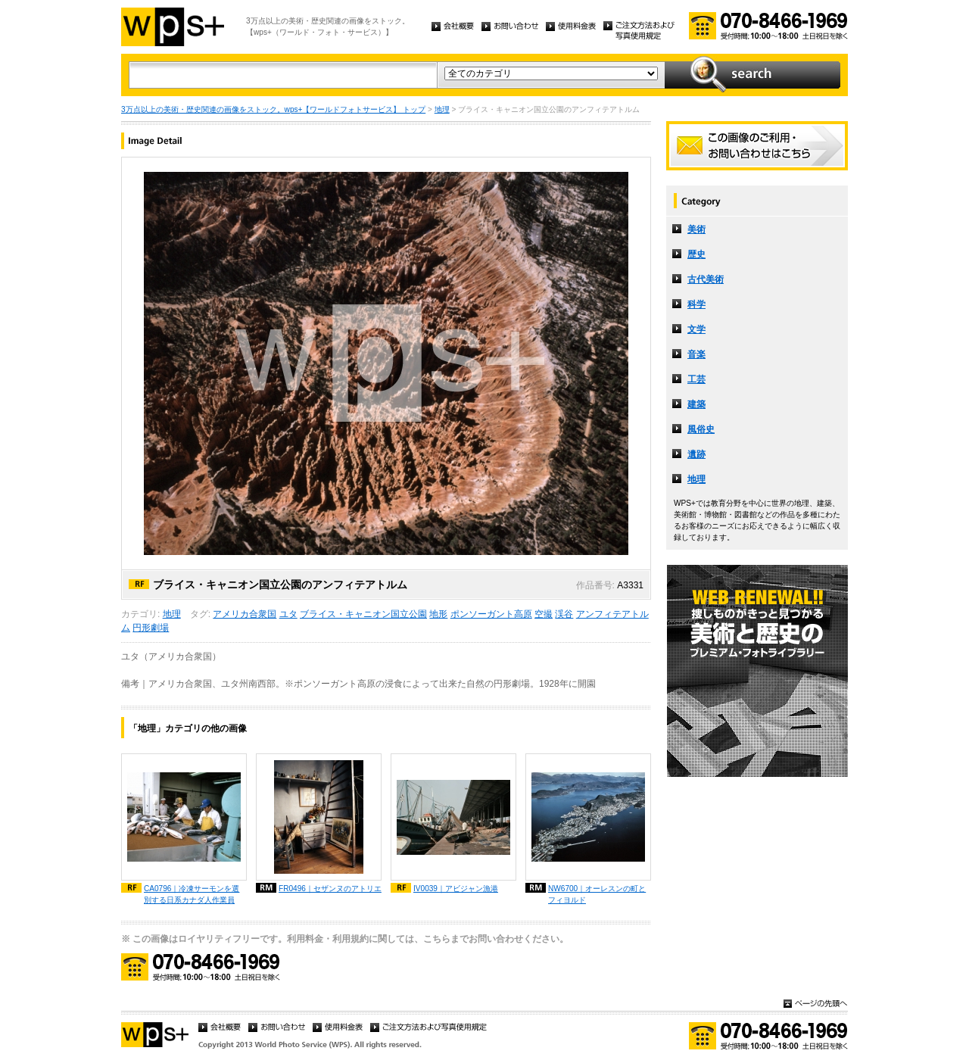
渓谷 (564, 614)
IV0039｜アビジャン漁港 (455, 888)
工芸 (696, 379)
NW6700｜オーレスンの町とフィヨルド (597, 894)
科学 (696, 304)
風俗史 (701, 429)
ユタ (288, 614)
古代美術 (705, 279)
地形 (438, 614)
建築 (696, 404)
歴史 (696, 254)
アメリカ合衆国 (244, 614)
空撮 (543, 614)
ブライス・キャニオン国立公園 (363, 614)
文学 (696, 329)
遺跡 (696, 454)
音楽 (696, 354)
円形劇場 (150, 627)
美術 (696, 229)
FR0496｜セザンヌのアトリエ (330, 888)
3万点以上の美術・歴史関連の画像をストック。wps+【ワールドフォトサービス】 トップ (273, 109)
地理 (442, 109)
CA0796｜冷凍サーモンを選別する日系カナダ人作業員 (191, 894)
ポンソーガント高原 (491, 614)
